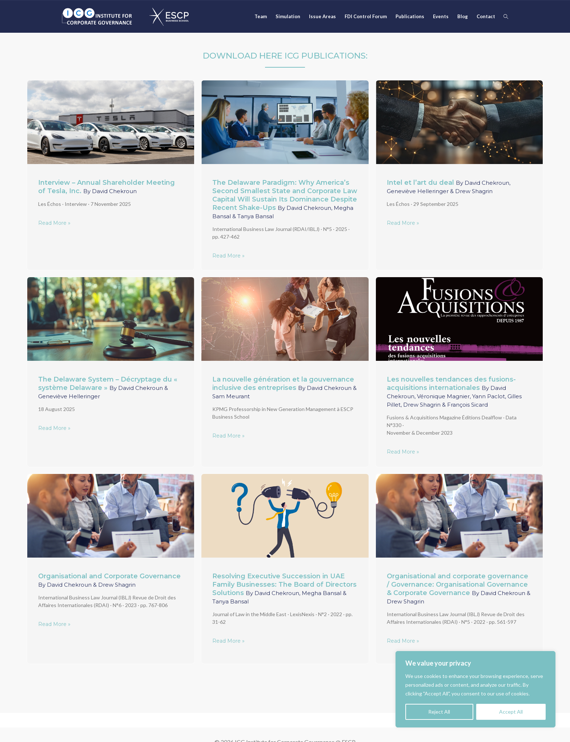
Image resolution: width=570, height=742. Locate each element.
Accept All (511, 712)
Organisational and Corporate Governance (109, 580)
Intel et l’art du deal (448, 187)
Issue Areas (322, 16)
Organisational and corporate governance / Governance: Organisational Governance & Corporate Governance (458, 588)
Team (260, 16)
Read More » (54, 223)
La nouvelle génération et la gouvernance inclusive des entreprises (284, 387)
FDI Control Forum (366, 16)
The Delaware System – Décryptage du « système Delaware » (107, 387)
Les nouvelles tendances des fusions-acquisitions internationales (454, 391)
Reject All (439, 712)
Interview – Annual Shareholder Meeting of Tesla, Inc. (106, 187)
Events (441, 16)
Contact (486, 16)
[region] (475, 689)
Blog (462, 16)
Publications (410, 16)
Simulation (288, 16)
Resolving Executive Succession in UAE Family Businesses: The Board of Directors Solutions (284, 588)
